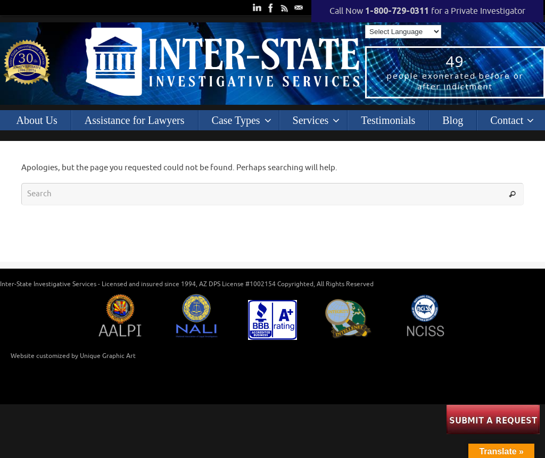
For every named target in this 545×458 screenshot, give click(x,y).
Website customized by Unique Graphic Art (73, 356)
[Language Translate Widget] (403, 31)
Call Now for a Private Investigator (427, 11)
